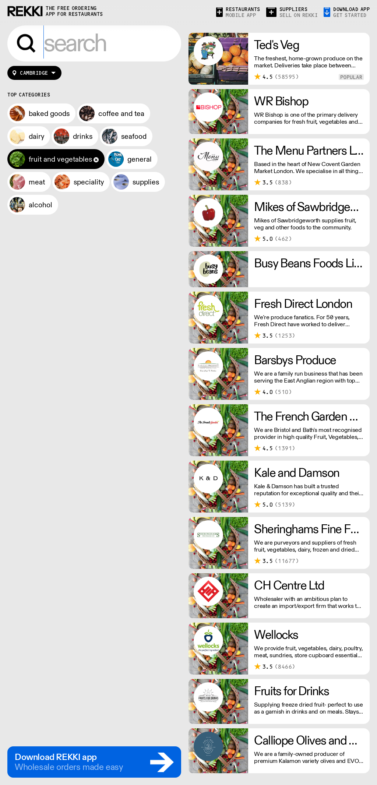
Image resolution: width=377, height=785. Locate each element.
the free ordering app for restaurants (74, 11)
